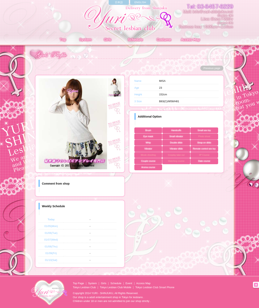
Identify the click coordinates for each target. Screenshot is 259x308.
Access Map (191, 40)
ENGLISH (140, 2)
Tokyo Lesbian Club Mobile (115, 287)
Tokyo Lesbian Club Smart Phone (154, 287)
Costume (164, 40)
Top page (63, 40)
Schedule (135, 40)
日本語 (119, 2)
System (85, 40)
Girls (108, 40)
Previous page (211, 68)
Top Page (78, 283)
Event (128, 283)
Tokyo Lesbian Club (84, 287)
